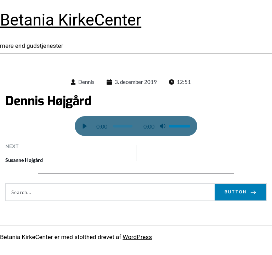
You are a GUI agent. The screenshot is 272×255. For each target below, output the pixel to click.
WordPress (137, 236)
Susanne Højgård (24, 160)
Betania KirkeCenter (70, 20)
